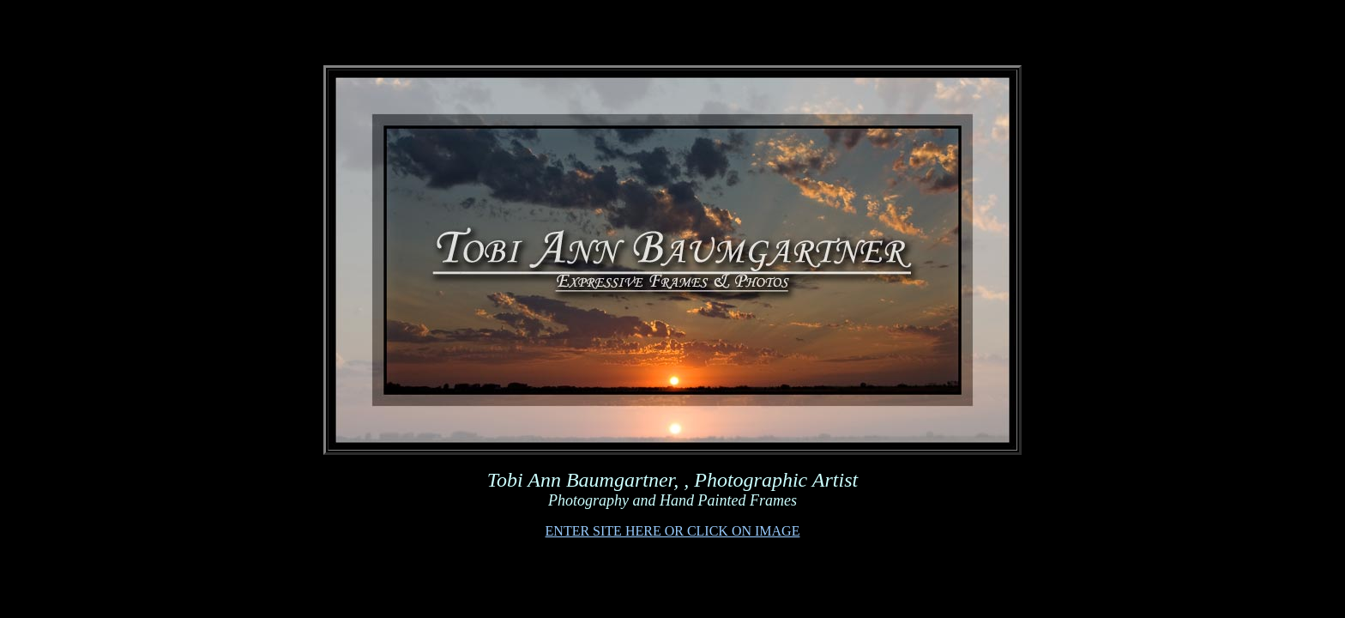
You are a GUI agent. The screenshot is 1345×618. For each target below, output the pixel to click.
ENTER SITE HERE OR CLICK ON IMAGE (673, 531)
